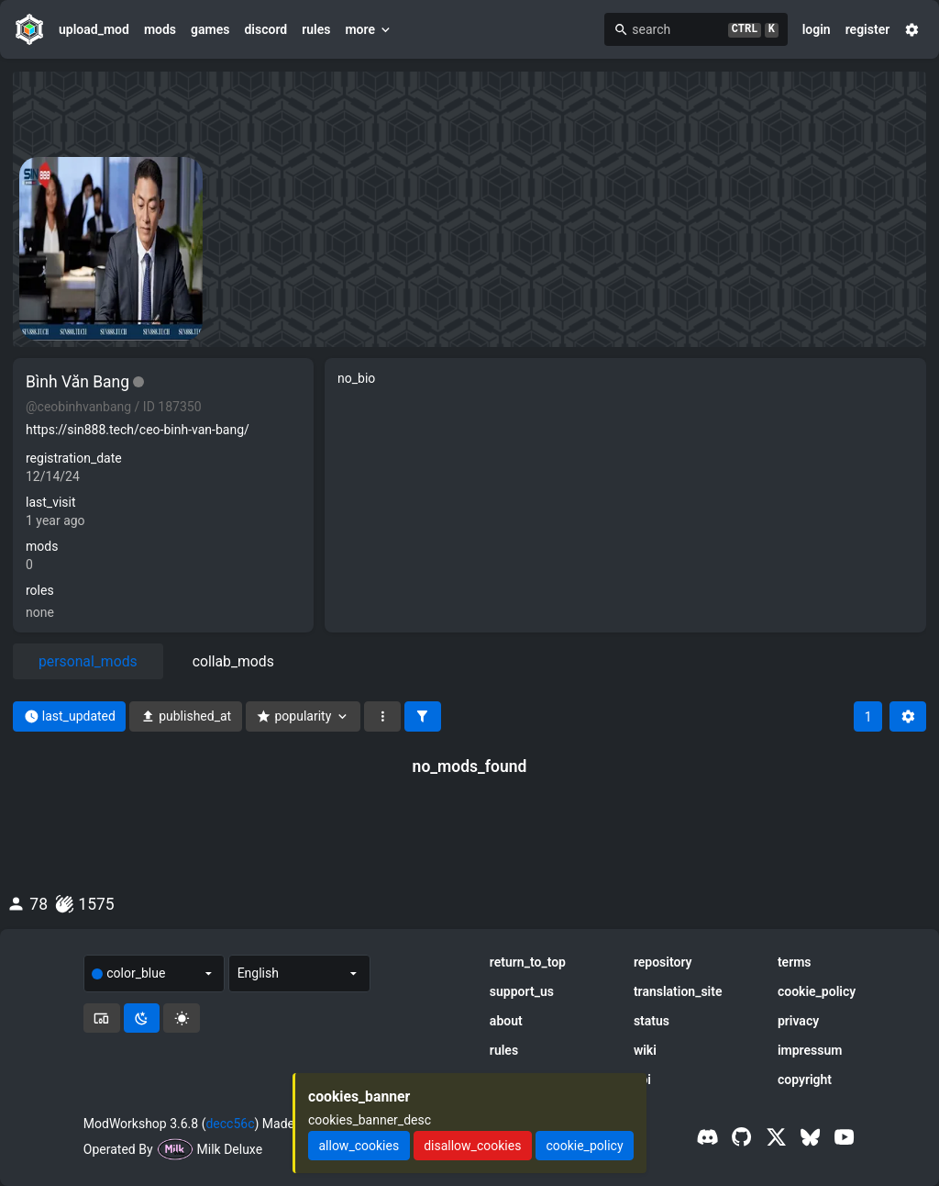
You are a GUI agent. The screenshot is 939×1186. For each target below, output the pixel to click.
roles (40, 590)
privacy (798, 1020)
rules (316, 29)
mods (160, 29)
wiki (645, 1050)
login (816, 29)
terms (795, 962)
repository (663, 962)
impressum (810, 1050)
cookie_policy (817, 991)
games (210, 29)
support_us (522, 991)
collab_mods (233, 661)
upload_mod (94, 29)
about (506, 1020)
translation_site (678, 991)
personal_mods (88, 661)
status (651, 1020)
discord (265, 29)
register (867, 29)
